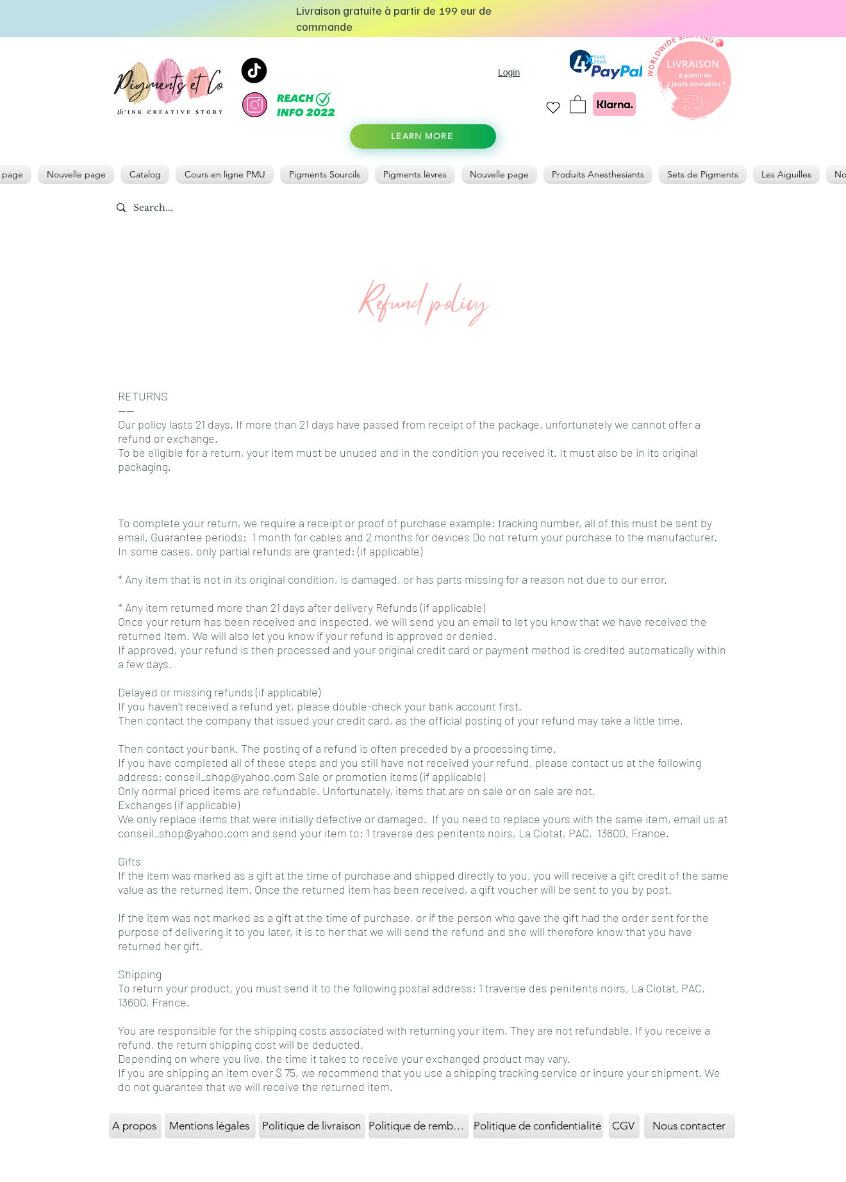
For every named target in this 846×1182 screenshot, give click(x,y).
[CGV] (624, 1125)
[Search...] (183, 208)
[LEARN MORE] (423, 136)
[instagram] (254, 104)
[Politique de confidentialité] (538, 1125)
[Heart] (553, 107)
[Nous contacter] (689, 1125)
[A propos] (135, 1125)
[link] (578, 103)
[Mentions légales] (210, 1125)
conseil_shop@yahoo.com (230, 776)
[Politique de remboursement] (419, 1125)
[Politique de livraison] (312, 1125)
